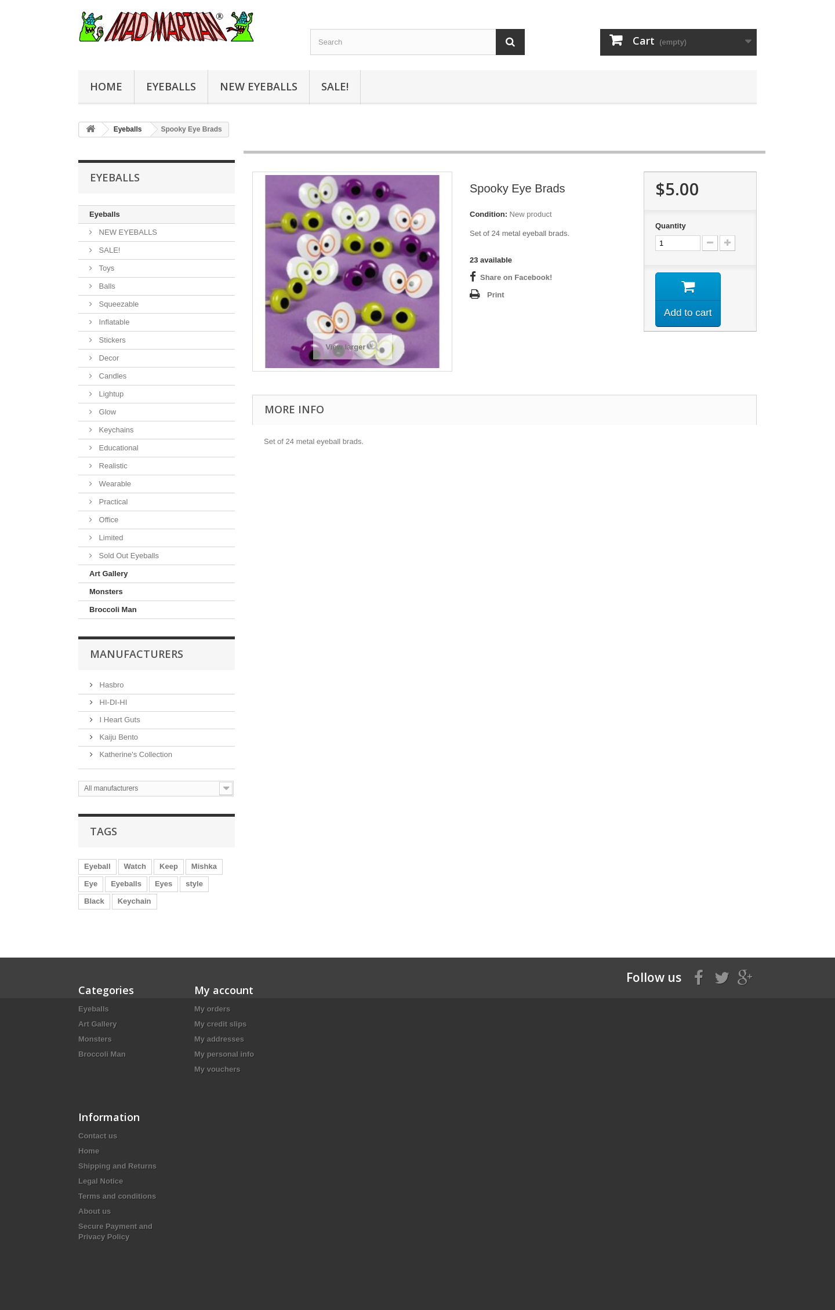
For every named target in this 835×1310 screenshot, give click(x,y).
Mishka (204, 866)
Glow (106, 411)
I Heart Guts (118, 719)
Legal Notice (100, 1181)
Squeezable (118, 304)
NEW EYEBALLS (258, 86)
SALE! (334, 86)
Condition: (488, 214)
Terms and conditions (117, 1196)
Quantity (670, 225)
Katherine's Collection (134, 754)
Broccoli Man (113, 609)
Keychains (115, 429)
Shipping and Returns (117, 1166)
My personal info (224, 1054)
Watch (135, 866)
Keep (168, 866)
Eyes (163, 883)
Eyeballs (171, 86)
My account (223, 990)
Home (106, 86)
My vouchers (217, 1069)
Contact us (97, 1135)
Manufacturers (136, 654)
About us (94, 1211)
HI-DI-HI (112, 702)
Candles (111, 376)
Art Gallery (108, 573)
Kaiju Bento (117, 737)
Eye (90, 883)
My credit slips (220, 1024)
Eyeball (97, 866)
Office (107, 519)
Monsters (106, 591)
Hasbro (110, 685)
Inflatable (113, 322)
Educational (118, 447)
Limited (110, 537)
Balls (106, 286)
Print (495, 294)
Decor (108, 358)
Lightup (110, 394)
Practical (112, 501)
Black (94, 901)
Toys (105, 268)
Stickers (111, 340)
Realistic (112, 465)
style (194, 883)
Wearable (114, 483)
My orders (212, 1009)
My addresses (219, 1039)
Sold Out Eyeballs (128, 555)
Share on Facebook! (516, 277)
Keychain (134, 901)
